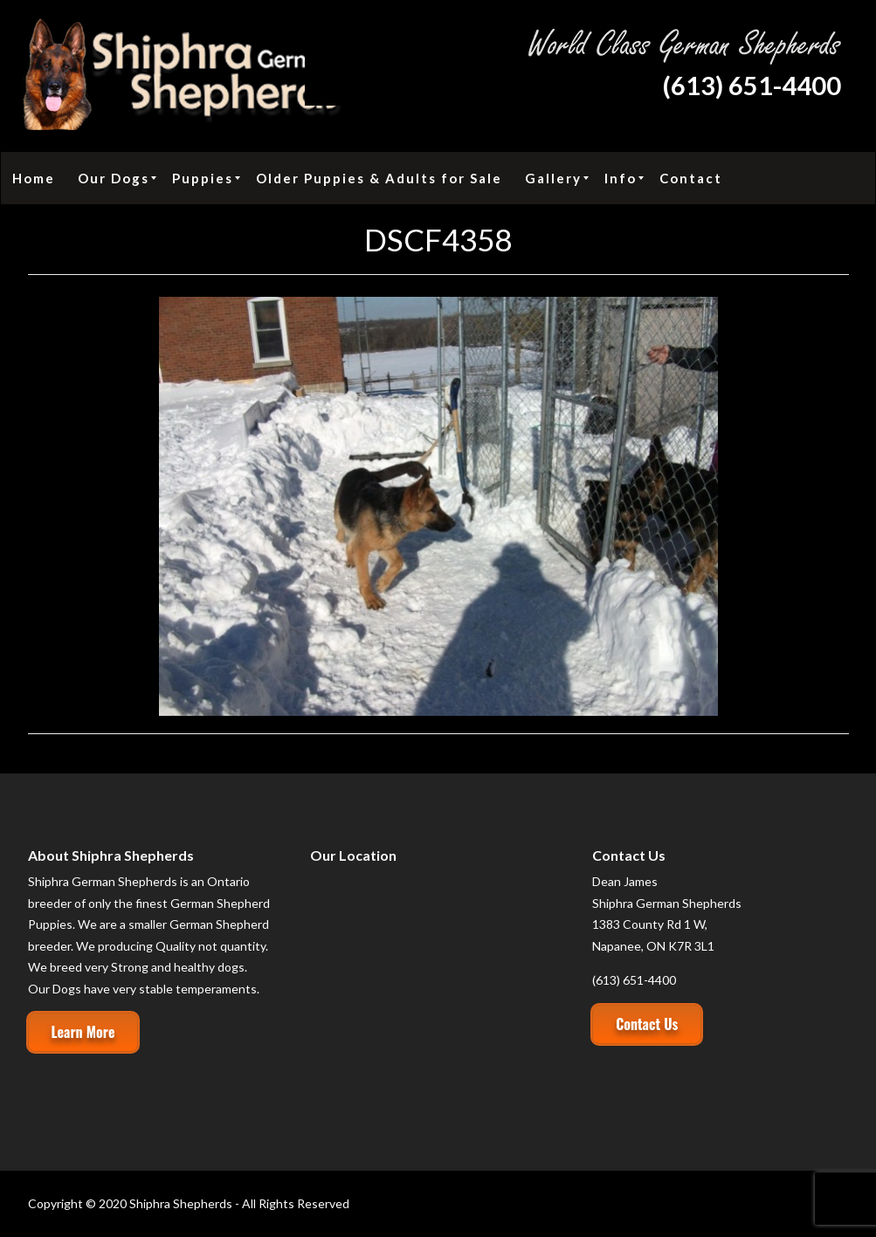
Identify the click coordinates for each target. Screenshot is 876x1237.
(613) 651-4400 (751, 85)
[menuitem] (33, 178)
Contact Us (647, 1024)
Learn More (83, 1031)
